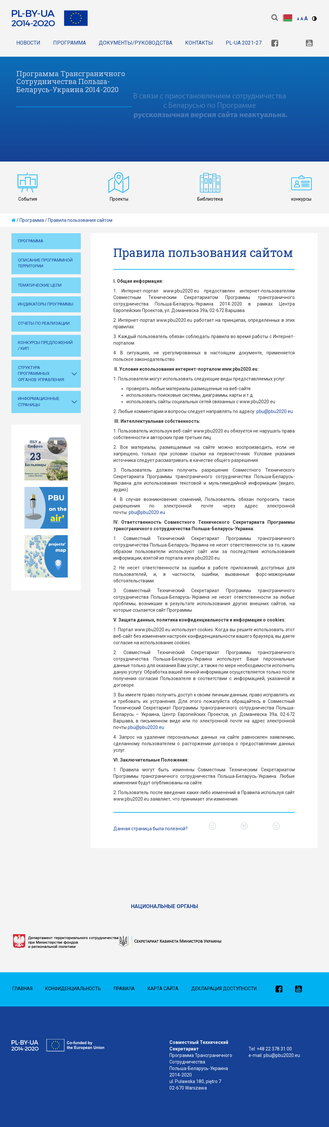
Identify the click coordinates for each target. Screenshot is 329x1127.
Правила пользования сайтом (80, 220)
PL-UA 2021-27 (244, 43)
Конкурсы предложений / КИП (45, 345)
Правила (124, 988)
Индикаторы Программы (45, 304)
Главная (22, 988)
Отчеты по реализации (44, 323)
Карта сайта (163, 988)
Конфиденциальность (73, 988)
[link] (274, 43)
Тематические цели (40, 285)
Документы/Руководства (135, 43)
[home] (13, 220)
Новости (28, 43)
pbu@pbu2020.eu (274, 411)
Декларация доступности (224, 988)
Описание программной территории (45, 263)
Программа (69, 43)
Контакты (199, 43)
